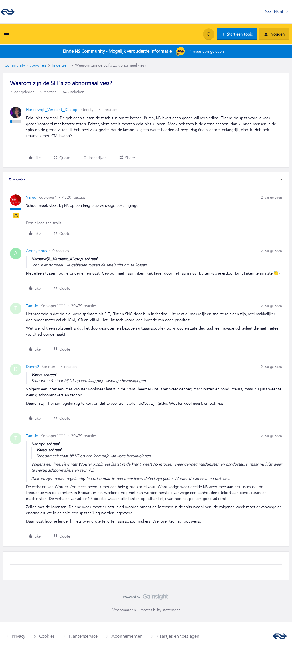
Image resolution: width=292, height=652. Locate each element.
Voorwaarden (124, 610)
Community (15, 65)
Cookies (47, 636)
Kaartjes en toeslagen (178, 636)
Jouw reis (38, 65)
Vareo (31, 197)
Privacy (18, 636)
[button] (6, 35)
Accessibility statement (160, 610)
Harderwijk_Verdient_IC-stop (51, 109)
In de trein (61, 65)
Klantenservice (83, 636)
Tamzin (32, 305)
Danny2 (32, 366)
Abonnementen (127, 636)
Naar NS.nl (274, 11)
